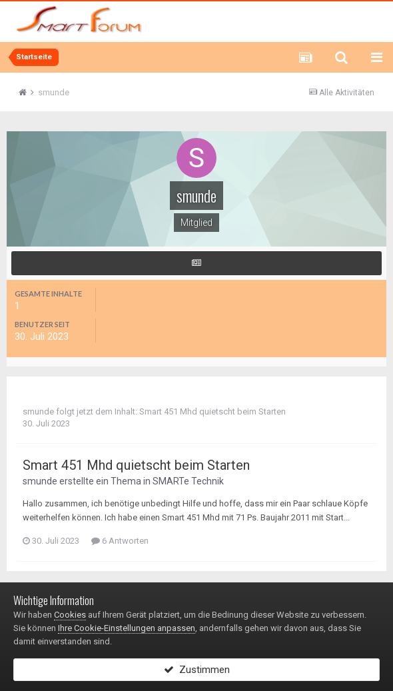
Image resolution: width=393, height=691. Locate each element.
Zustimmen (197, 670)
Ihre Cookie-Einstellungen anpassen (126, 628)
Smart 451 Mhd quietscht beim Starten (212, 411)
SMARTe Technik (188, 481)
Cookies (70, 615)
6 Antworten (120, 541)
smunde (38, 411)
